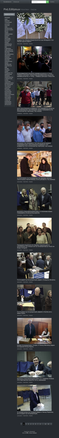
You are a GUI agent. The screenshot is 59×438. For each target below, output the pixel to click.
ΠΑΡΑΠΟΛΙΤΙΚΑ (8, 61)
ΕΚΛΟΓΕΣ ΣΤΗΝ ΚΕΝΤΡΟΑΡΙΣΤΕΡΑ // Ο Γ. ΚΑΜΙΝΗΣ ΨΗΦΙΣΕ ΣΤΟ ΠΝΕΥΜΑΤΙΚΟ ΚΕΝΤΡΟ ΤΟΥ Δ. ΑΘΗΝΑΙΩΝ (35, 379)
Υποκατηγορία (8, 22)
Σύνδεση (52, 1)
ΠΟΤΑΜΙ (7, 68)
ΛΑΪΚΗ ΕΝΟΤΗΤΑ (9, 50)
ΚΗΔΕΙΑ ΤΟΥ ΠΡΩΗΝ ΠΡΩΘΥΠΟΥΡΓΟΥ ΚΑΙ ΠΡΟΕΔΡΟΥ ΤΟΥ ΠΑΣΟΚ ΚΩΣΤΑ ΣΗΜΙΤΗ (35, 40)
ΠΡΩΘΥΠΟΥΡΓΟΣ (9, 77)
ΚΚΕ (6, 47)
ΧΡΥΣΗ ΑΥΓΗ (8, 104)
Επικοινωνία (16, 1)
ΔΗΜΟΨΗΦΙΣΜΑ (9, 34)
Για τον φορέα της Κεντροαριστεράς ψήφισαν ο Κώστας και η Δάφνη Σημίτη (34, 312)
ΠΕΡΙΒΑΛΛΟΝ (8, 64)
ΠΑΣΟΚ (6, 62)
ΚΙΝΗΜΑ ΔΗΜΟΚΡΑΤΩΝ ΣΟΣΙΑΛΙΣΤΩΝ (8, 44)
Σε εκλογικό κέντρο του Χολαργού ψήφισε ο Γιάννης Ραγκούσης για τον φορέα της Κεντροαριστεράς (35, 412)
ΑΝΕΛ (6, 26)
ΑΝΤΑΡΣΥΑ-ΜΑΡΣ (9, 29)
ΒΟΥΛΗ (6, 31)
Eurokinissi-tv (7, 2)
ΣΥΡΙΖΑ (6, 80)
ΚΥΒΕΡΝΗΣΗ (8, 48)
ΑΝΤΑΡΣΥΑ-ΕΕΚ (8, 28)
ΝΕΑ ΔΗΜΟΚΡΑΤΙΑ (9, 54)
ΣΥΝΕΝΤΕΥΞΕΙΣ (8, 78)
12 (45, 424)
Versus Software (33, 433)
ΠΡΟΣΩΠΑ (7, 75)
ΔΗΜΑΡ (6, 32)
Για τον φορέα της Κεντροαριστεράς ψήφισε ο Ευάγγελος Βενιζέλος (36, 280)
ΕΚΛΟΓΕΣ (7, 35)
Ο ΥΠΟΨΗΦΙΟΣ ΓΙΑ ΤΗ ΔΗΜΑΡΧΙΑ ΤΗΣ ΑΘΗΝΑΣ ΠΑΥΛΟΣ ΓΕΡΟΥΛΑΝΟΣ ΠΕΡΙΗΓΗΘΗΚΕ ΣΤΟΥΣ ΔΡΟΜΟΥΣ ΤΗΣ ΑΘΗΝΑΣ (36, 178)
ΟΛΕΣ (6, 19)
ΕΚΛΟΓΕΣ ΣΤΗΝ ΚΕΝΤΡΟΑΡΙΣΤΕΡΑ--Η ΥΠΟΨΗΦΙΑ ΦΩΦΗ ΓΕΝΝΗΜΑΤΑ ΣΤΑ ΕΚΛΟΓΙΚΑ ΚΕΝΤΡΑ (34, 212)
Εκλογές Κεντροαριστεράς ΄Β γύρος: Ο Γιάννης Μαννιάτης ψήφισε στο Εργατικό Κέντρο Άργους (36, 346)
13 (48, 424)
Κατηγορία (7, 17)
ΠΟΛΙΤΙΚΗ (7, 20)
